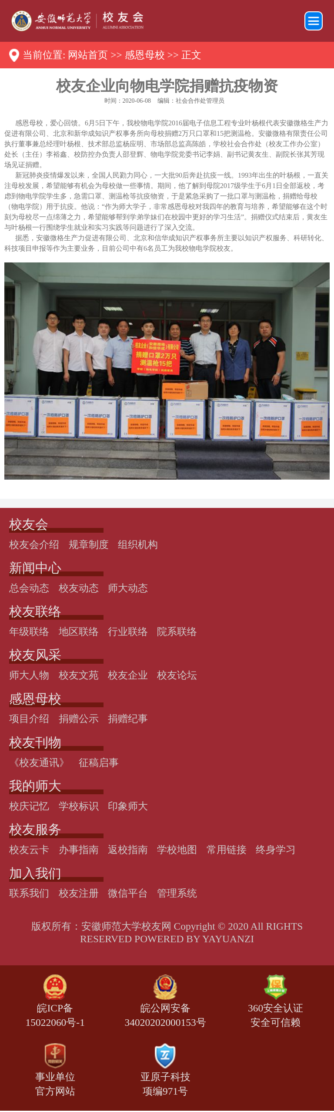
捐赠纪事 (128, 718)
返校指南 (128, 849)
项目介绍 (29, 718)
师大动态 (128, 588)
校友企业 (128, 675)
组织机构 (138, 544)
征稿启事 (99, 762)
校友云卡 (29, 849)
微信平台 (128, 893)
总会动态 (29, 588)
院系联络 (177, 631)
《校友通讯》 (39, 762)
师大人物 (29, 675)
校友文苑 (79, 675)
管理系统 (177, 893)
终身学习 (276, 849)
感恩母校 (145, 54)
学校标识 (79, 806)
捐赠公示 (79, 718)
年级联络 (29, 631)
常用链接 (227, 849)
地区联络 (79, 631)
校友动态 (79, 588)
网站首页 (88, 54)
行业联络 (128, 631)
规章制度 (89, 544)
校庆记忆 (29, 806)
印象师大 (128, 806)
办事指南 (79, 849)
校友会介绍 (34, 544)
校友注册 (79, 893)
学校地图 (177, 849)
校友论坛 (177, 675)
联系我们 (29, 893)
